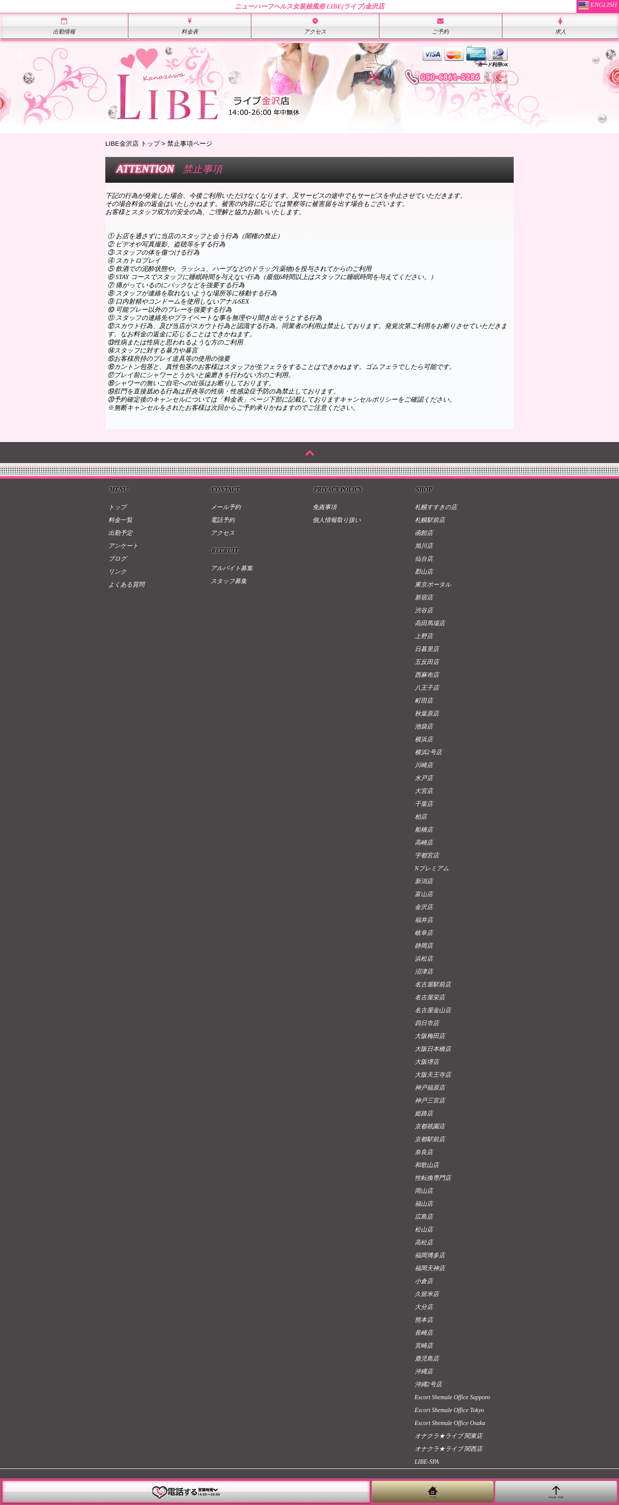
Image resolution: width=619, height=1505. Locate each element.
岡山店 (424, 1191)
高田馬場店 (430, 623)
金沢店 (424, 907)
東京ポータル (433, 584)
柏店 (421, 817)
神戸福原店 (430, 1087)
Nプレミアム (432, 868)
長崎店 (424, 1333)
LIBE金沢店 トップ (132, 143)
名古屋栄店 (430, 997)
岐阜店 (424, 933)
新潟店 (424, 881)
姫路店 (424, 1113)
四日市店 (427, 1023)
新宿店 (424, 597)
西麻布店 (427, 675)
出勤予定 (120, 533)
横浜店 (424, 739)
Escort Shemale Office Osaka (450, 1423)
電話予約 (223, 520)
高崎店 (424, 842)
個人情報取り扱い (337, 520)
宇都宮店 (427, 855)
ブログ (117, 559)
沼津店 (424, 971)
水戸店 (424, 778)
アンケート (123, 546)
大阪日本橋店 (433, 1049)
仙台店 (424, 559)
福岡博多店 (430, 1255)
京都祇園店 (430, 1126)
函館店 (424, 533)
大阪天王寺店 (433, 1075)
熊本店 (424, 1320)
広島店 (424, 1216)
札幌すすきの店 (436, 507)
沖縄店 (424, 1371)
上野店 (424, 636)
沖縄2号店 (428, 1384)
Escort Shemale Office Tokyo (449, 1410)
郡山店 (424, 571)
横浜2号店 (428, 752)
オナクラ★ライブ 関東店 (449, 1436)
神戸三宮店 (430, 1100)
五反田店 (427, 662)
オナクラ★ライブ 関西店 (449, 1449)
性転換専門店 (433, 1178)
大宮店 (424, 791)
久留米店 (427, 1294)
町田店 (424, 700)
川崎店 (424, 765)
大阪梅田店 (430, 1036)
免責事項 (325, 507)
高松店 (424, 1242)
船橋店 (424, 829)
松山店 (424, 1229)
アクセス (223, 533)
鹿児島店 (427, 1358)
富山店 (424, 894)
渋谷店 (424, 610)
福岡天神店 (430, 1268)
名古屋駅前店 (433, 984)
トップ (117, 507)
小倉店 (424, 1281)
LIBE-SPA (427, 1462)
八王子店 (427, 688)
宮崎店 (424, 1345)
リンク (117, 571)
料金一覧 (120, 520)
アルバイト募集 (232, 568)
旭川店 (424, 546)
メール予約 (226, 507)
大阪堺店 (427, 1062)
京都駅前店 (430, 1139)
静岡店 (424, 946)
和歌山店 (427, 1165)
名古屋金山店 (433, 1010)
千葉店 (424, 804)
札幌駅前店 (430, 520)
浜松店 (424, 958)
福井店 (424, 920)
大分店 (424, 1307)
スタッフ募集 (229, 581)
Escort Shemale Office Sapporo (452, 1397)
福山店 (424, 1204)
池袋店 (424, 726)
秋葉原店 (427, 713)
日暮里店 (427, 649)
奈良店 (424, 1152)
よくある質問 (126, 584)
